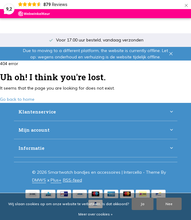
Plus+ (56, 180)
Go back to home (17, 99)
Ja (142, 204)
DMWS (39, 180)
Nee (169, 204)
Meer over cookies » (95, 214)
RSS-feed (72, 180)
